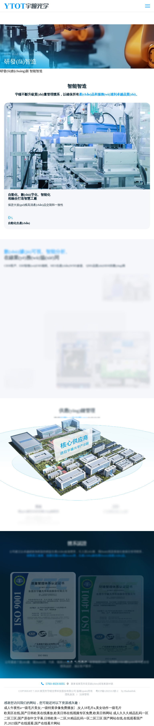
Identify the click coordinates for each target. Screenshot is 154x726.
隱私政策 (70, 694)
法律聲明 (84, 694)
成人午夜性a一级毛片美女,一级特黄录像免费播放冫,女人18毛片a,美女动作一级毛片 (63, 708)
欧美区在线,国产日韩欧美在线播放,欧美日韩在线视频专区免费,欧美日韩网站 (58, 713)
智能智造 (36, 71)
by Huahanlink (128, 691)
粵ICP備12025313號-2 (108, 691)
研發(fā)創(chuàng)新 (14, 71)
